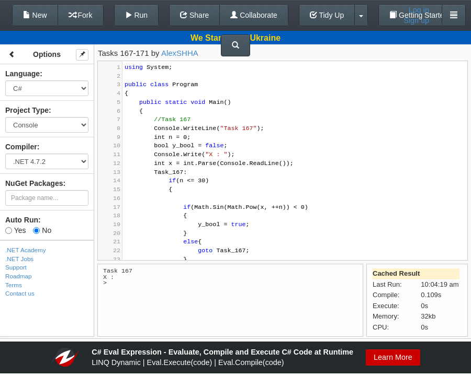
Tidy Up (327, 15)
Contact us (20, 293)
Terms (13, 284)
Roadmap (18, 276)
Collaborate (253, 15)
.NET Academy (25, 249)
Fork (81, 15)
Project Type (27, 110)
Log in (419, 10)
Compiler (21, 147)
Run (136, 15)
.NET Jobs (19, 258)
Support (16, 267)
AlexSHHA (179, 53)
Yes (15, 230)
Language (22, 73)
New (35, 15)
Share (194, 15)
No (42, 230)
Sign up (416, 20)
